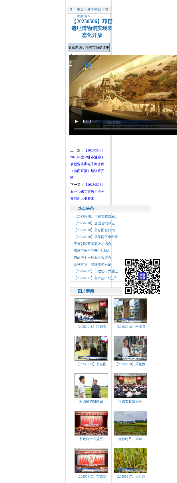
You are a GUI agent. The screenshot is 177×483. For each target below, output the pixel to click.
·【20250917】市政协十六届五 (95, 271)
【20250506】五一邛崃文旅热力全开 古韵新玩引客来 (87, 191)
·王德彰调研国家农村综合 (92, 244)
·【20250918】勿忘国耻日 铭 (94, 230)
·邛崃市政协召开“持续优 (91, 251)
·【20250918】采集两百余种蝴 (95, 237)
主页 (80, 9)
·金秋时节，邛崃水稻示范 (92, 264)
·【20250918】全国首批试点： (95, 223)
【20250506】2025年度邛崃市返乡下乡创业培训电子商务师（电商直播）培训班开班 (87, 164)
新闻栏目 (94, 9)
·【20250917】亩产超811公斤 (94, 278)
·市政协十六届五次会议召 (92, 258)
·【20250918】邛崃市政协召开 (95, 216)
